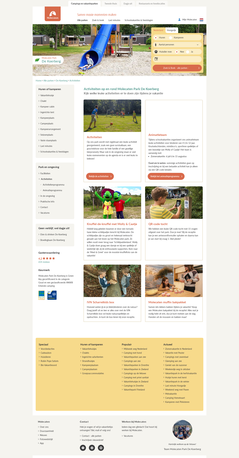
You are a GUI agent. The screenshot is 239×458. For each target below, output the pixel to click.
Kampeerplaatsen (90, 365)
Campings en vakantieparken (84, 3)
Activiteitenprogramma (53, 184)
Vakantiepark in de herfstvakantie (181, 373)
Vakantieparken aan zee (135, 357)
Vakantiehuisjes (89, 349)
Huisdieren (46, 357)
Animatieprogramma (52, 190)
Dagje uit (128, 3)
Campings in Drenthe (134, 385)
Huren (162, 37)
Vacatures (45, 213)
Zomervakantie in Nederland (178, 349)
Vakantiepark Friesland (134, 389)
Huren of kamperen (49, 89)
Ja (192, 51)
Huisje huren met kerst (176, 377)
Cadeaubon (46, 352)
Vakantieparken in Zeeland (136, 369)
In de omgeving (47, 196)
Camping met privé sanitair (136, 377)
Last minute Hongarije (175, 385)
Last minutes (114, 20)
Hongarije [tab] (171, 30)
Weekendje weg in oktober (177, 369)
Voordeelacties (47, 349)
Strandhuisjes (88, 361)
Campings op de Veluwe (135, 373)
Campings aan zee (132, 361)
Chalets (85, 352)
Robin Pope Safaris (49, 361)
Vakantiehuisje (47, 95)
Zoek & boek (98, 20)
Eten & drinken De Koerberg (53, 234)
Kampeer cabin (47, 106)
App (42, 443)
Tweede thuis (111, 3)
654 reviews (44, 262)
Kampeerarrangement (50, 129)
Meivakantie (171, 393)
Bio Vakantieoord (49, 365)
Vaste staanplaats (48, 140)
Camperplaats (46, 123)
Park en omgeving (48, 167)
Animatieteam (157, 134)
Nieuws (43, 435)
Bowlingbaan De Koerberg (52, 240)
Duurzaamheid (47, 431)
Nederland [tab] (158, 30)
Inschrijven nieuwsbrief (92, 440)
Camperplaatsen (89, 369)
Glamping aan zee (173, 361)
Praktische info (47, 201)
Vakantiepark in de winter (177, 381)
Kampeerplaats (47, 118)
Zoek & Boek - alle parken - (176, 68)
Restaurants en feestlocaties (152, 3)
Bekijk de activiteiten (99, 176)
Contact (44, 207)
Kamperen (178, 37)
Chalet (43, 101)
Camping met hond (133, 352)
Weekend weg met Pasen (177, 389)
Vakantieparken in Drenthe (136, 365)
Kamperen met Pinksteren (177, 402)
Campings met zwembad (176, 357)
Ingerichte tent (47, 112)
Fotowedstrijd (46, 439)
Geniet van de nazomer (176, 365)
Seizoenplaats (46, 134)
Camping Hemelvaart (175, 398)
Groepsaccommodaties (93, 373)
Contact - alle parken (91, 436)
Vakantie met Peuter (174, 352)
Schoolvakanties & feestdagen (139, 20)
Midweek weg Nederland (135, 349)
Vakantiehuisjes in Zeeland (136, 381)
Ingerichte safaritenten (92, 357)
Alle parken (82, 20)
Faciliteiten (45, 173)
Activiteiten (94, 137)
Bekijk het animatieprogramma (164, 176)
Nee (182, 51)
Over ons (44, 427)
